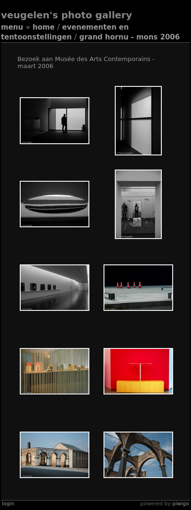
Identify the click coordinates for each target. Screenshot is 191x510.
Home (43, 27)
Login (8, 504)
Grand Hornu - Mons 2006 (129, 37)
